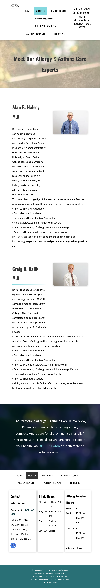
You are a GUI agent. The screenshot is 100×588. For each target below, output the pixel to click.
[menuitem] (28, 11)
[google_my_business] (13, 546)
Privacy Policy (52, 582)
